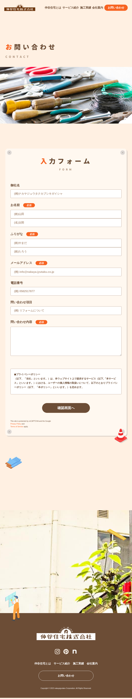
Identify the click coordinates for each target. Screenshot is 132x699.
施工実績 (85, 7)
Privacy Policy (15, 424)
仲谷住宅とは (53, 7)
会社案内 (97, 7)
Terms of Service (16, 427)
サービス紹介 (70, 7)
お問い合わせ (116, 7)
